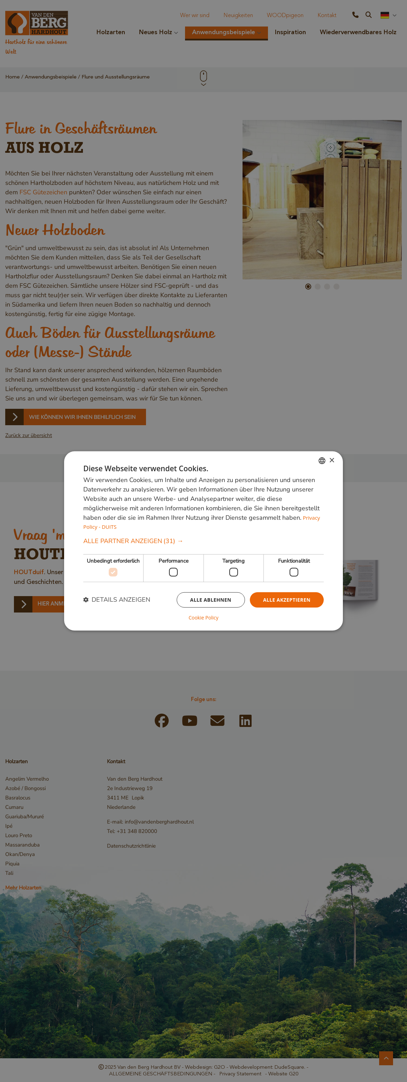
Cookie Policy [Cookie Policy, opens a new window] (203, 618)
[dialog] (203, 541)
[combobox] (321, 460)
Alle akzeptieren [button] (286, 599)
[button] (203, 541)
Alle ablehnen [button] (210, 599)
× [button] (331, 460)
